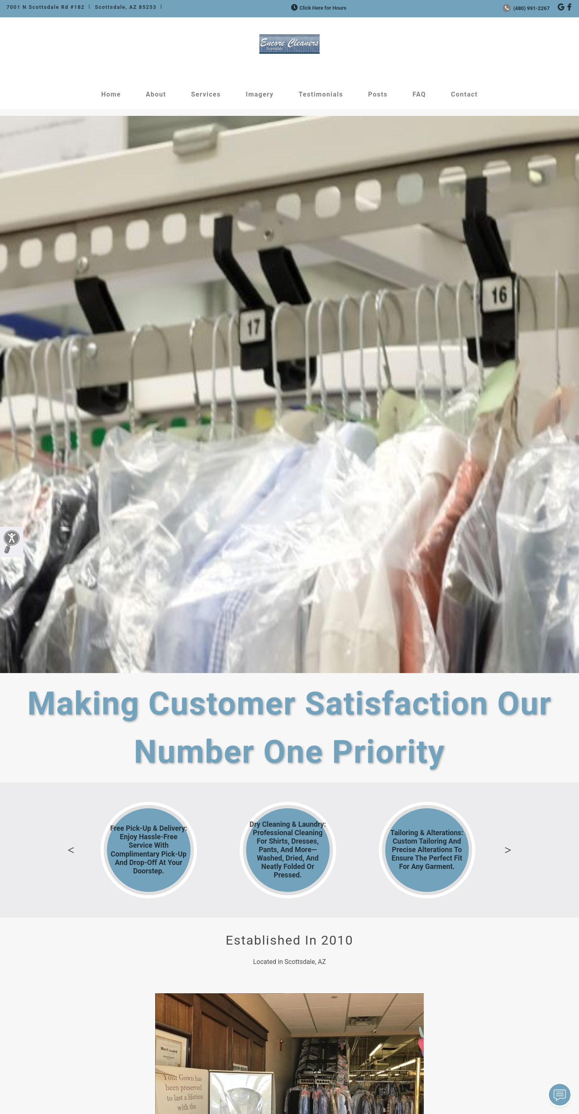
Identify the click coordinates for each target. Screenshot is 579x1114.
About (156, 94)
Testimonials (321, 94)
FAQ (419, 94)
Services (206, 94)
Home (111, 94)
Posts (378, 94)
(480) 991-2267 (526, 8)
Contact (464, 94)
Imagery (259, 94)
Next (508, 850)
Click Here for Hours (318, 8)
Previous (71, 850)
